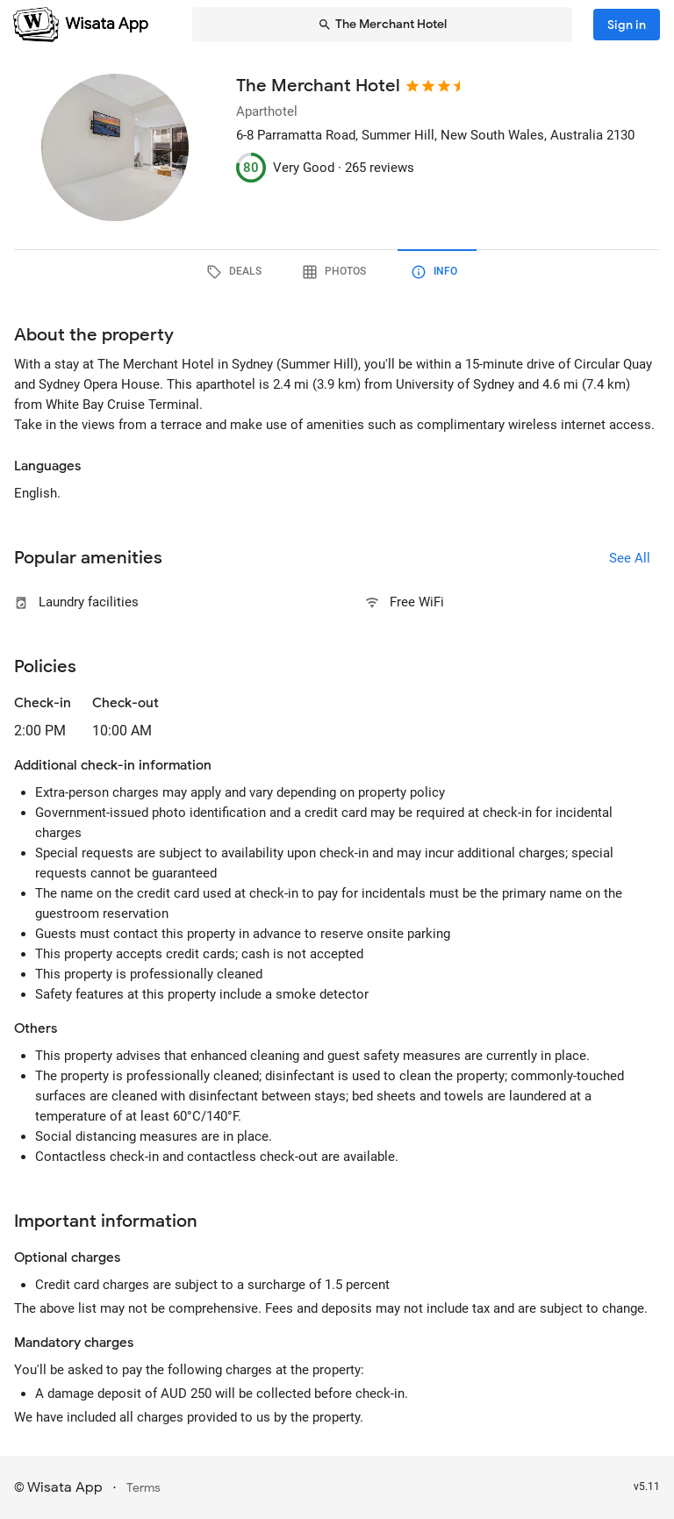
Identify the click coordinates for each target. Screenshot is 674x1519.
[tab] (236, 272)
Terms (143, 1487)
